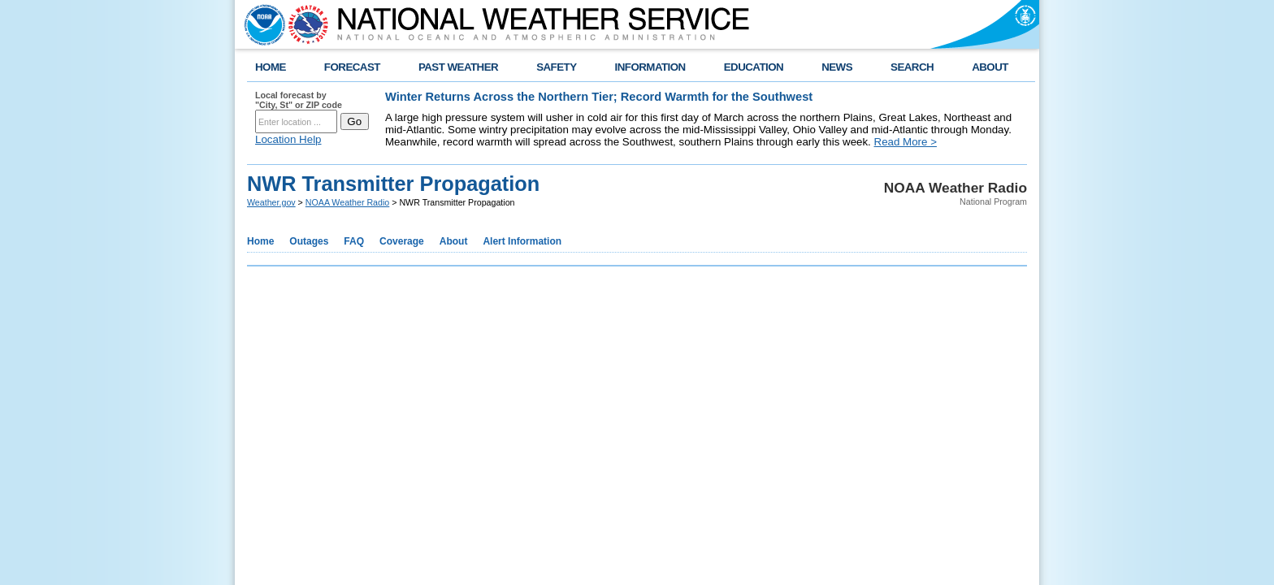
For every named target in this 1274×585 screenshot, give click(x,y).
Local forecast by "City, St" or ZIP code (298, 100)
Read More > (905, 142)
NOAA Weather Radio (347, 202)
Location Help (288, 139)
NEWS (836, 67)
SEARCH (912, 67)
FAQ (354, 241)
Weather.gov (271, 202)
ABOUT (990, 67)
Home (260, 241)
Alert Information (522, 241)
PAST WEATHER (458, 67)
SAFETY (556, 67)
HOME (270, 67)
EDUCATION (753, 67)
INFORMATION (650, 67)
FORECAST (352, 67)
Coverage (401, 241)
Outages (308, 241)
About (454, 241)
